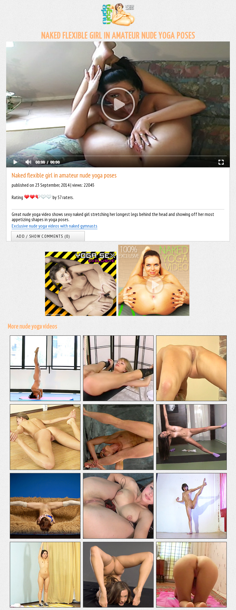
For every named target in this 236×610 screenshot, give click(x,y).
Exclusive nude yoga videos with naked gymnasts (54, 226)
